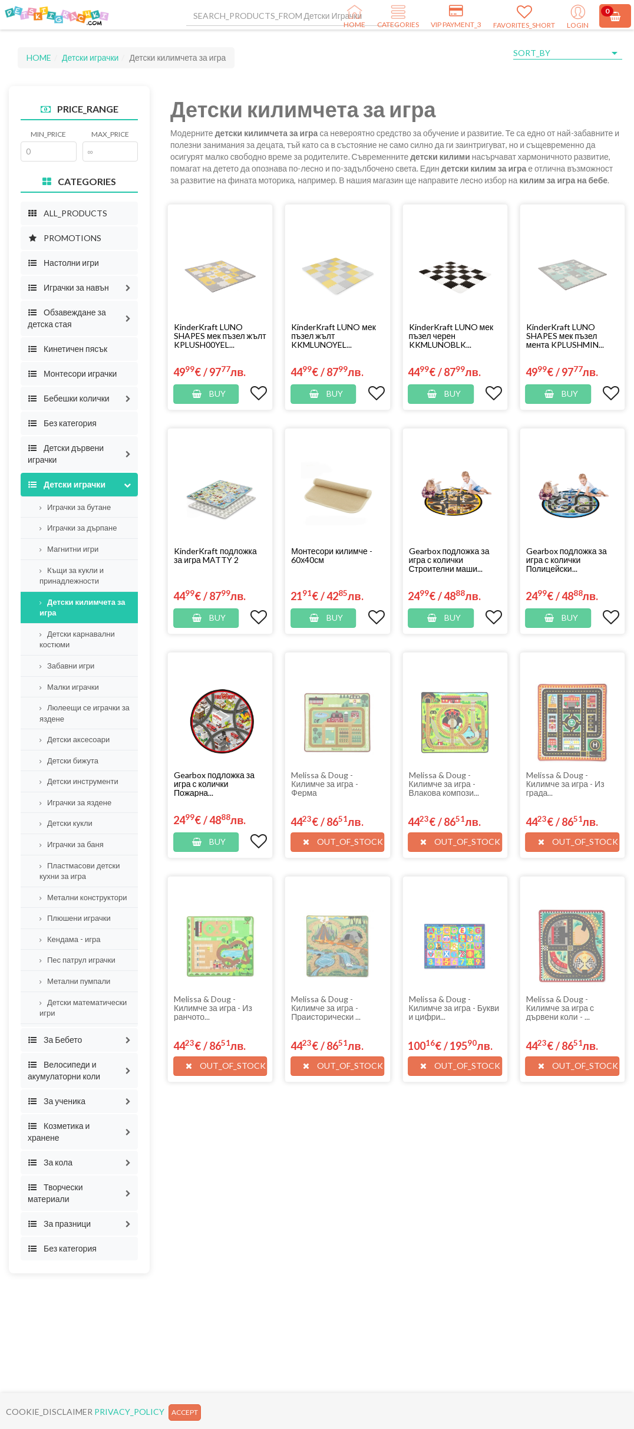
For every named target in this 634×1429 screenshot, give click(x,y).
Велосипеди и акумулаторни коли (64, 1070)
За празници (59, 1224)
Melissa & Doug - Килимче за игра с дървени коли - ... (560, 1008)
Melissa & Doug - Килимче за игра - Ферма (324, 784)
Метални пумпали (74, 981)
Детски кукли (66, 823)
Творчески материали (55, 1193)
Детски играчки (90, 57)
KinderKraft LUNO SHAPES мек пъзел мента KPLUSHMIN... (565, 336)
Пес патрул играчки (77, 959)
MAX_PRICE (110, 134)
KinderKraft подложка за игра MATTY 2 (215, 555)
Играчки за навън (68, 287)
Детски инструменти (78, 781)
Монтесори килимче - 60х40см (331, 555)
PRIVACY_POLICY (129, 1412)
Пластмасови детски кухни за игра (79, 871)
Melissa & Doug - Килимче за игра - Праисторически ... (326, 1008)
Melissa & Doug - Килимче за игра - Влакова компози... (444, 784)
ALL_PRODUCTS (67, 213)
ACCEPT (184, 1412)
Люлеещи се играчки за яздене (84, 713)
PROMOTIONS (64, 238)
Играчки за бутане (75, 507)
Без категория (62, 423)
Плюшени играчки (75, 918)
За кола (50, 1162)
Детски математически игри (83, 1007)
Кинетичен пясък (67, 349)
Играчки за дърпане (78, 527)
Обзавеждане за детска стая (67, 318)
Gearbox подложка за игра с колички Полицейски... (566, 560)
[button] (128, 287)
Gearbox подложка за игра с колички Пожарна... (214, 784)
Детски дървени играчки (66, 454)
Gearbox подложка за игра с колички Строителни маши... (449, 560)
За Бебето (55, 1040)
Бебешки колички (69, 398)
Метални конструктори (83, 897)
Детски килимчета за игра (82, 607)
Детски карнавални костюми (77, 639)
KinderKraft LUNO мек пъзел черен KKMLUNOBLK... (451, 336)
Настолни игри (63, 263)
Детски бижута (68, 760)
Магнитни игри (68, 549)
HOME (39, 57)
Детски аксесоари (74, 739)
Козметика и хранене (59, 1131)
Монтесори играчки (72, 373)
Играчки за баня (71, 844)
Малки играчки (69, 687)
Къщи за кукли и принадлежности (71, 575)
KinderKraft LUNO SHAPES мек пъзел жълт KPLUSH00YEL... (220, 336)
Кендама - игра (69, 939)
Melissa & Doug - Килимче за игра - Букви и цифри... (454, 1008)
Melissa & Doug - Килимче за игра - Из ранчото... (213, 1008)
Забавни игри (66, 665)
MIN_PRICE (48, 134)
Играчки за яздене (75, 802)
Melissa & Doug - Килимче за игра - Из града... (565, 784)
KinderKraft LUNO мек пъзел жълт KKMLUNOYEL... (333, 336)
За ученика (56, 1101)
